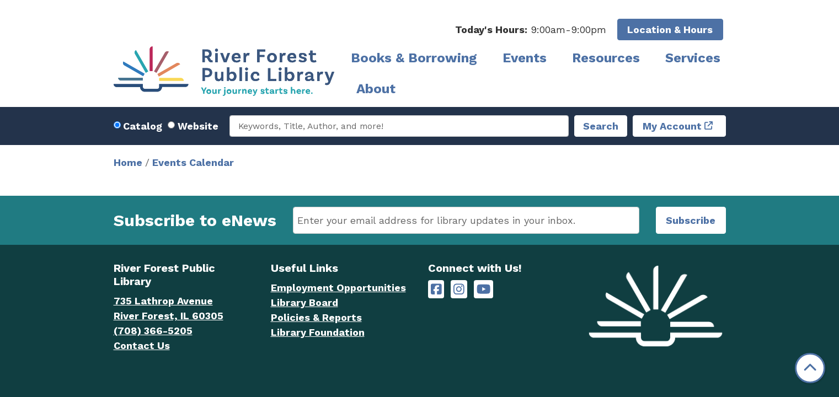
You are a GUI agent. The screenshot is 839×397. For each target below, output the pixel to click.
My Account (672, 126)
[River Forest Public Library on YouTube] (483, 289)
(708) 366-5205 (153, 330)
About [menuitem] (376, 88)
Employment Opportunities (338, 287)
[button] (531, 29)
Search (600, 126)
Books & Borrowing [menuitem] (414, 58)
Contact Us (142, 345)
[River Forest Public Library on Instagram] (459, 289)
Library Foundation (318, 332)
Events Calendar (193, 162)
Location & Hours (670, 29)
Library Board (304, 302)
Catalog (142, 126)
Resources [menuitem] (606, 58)
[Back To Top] (810, 368)
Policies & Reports (316, 317)
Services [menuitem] (692, 58)
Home (128, 162)
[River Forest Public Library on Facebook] (436, 289)
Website (198, 126)
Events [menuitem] (525, 58)
